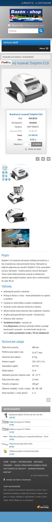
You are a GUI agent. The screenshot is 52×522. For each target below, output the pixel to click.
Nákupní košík (17, 25)
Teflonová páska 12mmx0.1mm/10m (24, 451)
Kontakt (7, 472)
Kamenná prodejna (36, 468)
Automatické (28, 57)
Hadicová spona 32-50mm (19, 429)
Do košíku (36, 144)
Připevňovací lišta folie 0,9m (20, 444)
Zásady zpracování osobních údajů (30, 465)
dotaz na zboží (33, 149)
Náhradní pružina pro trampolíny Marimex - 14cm (28, 436)
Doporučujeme (25, 462)
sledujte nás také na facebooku (17, 479)
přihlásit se (28, 3)
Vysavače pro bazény (12, 57)
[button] (44, 48)
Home (5, 462)
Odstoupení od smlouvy (14, 468)
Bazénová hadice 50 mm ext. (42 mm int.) (25, 414)
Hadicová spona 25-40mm (19, 422)
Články (13, 462)
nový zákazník (44, 3)
